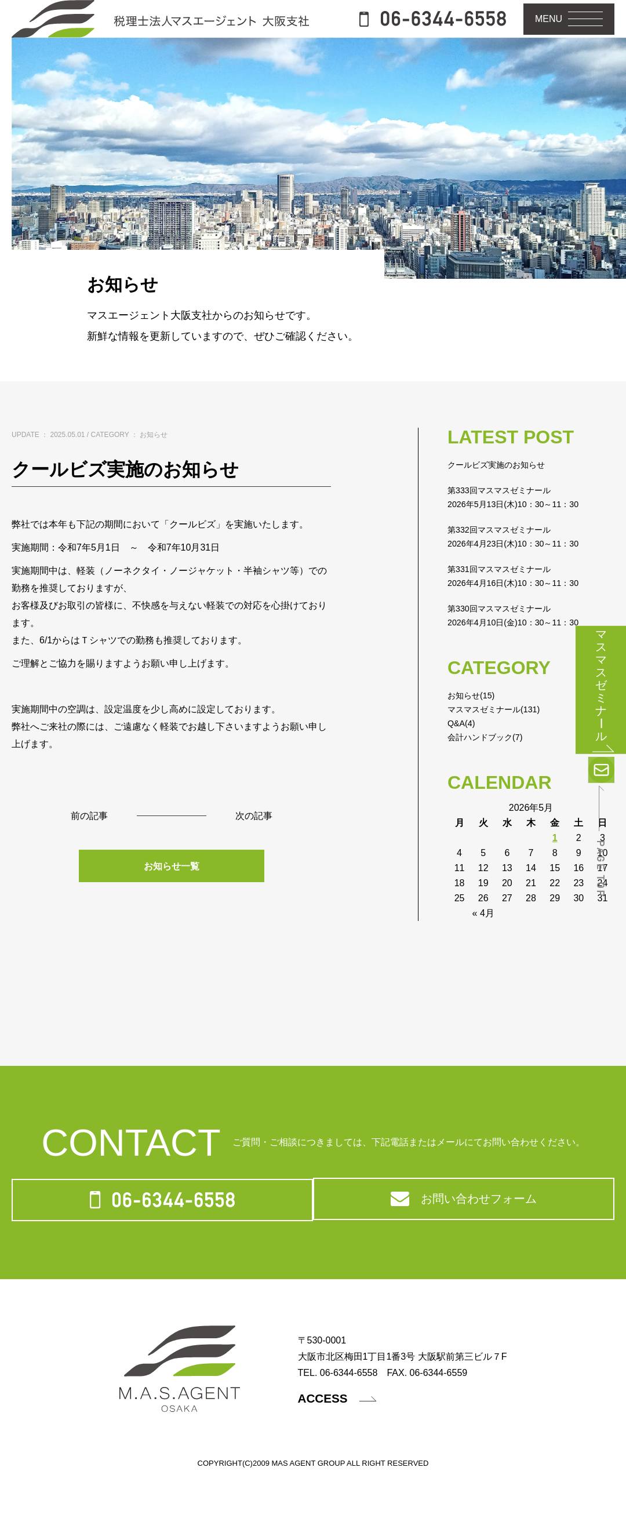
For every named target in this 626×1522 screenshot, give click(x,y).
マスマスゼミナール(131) (499, 743)
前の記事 (87, 851)
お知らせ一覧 (171, 902)
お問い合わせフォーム (463, 1241)
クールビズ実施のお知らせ (503, 499)
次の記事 (256, 851)
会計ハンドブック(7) (490, 771)
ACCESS (344, 1446)
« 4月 (483, 947)
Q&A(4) (462, 757)
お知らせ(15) (474, 729)
